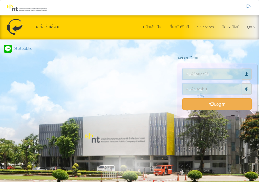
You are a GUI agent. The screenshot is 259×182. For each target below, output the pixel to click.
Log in (217, 104)
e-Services (205, 27)
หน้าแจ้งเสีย (152, 27)
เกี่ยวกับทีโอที (179, 27)
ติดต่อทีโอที (231, 27)
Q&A (251, 27)
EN (248, 6)
